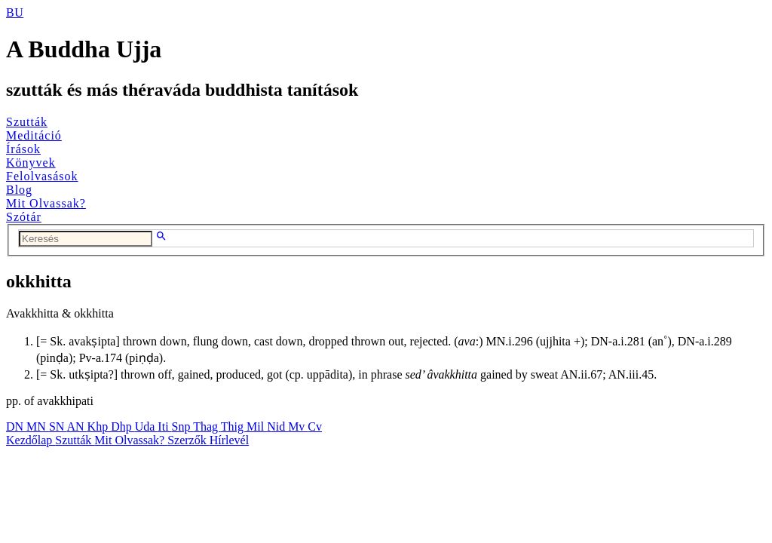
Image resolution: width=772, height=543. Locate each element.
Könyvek (31, 162)
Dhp (123, 426)
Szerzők (188, 440)
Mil (257, 426)
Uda (146, 426)
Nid (277, 426)
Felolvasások (42, 176)
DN (16, 426)
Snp (183, 426)
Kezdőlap (30, 440)
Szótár (23, 216)
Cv (315, 426)
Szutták (26, 121)
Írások (23, 149)
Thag (207, 426)
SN (58, 426)
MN (37, 426)
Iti (164, 426)
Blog (19, 189)
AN (76, 426)
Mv (298, 426)
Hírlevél (229, 440)
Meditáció (34, 135)
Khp (99, 426)
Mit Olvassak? (46, 203)
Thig (234, 426)
